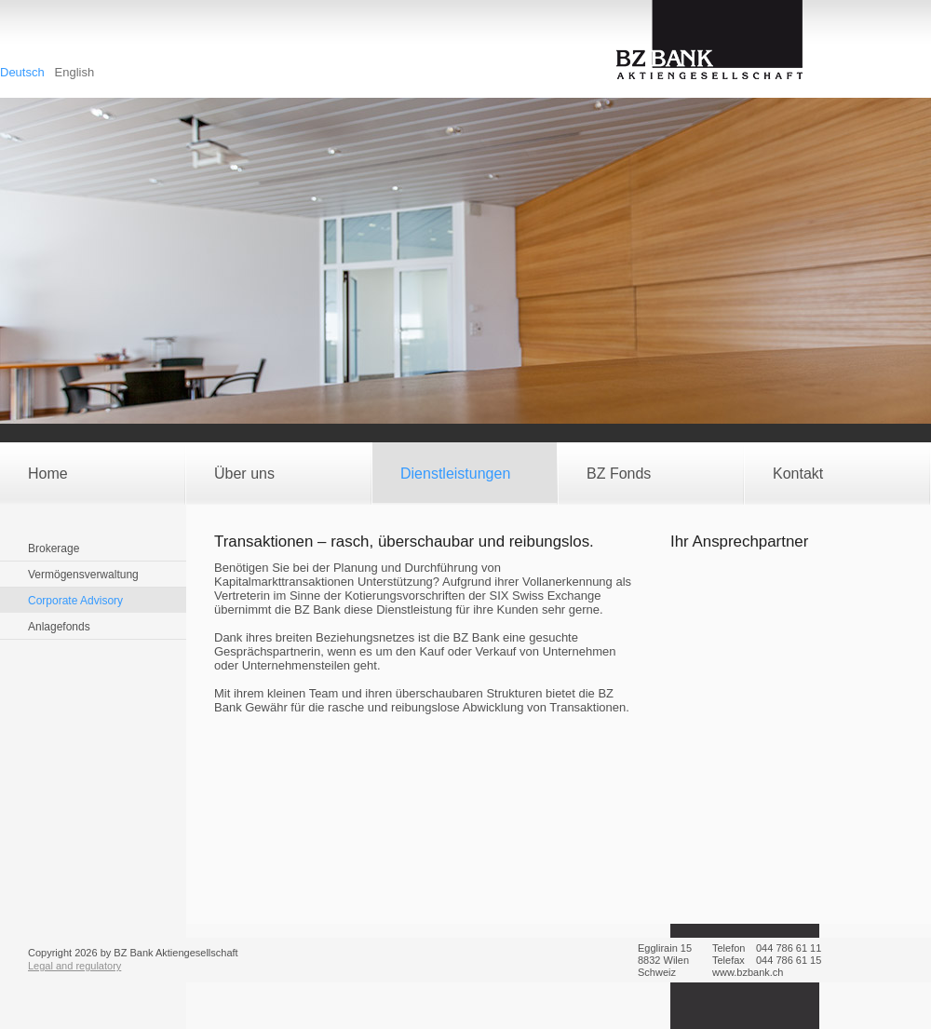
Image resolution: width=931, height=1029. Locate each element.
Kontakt (798, 473)
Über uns (244, 473)
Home (48, 473)
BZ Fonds (619, 473)
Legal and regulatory (74, 965)
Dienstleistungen (455, 473)
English (75, 72)
